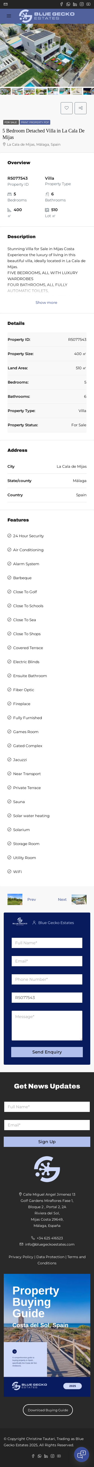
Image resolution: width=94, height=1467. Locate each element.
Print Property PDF (35, 122)
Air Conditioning (28, 549)
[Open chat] (81, 1454)
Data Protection (50, 1257)
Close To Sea (24, 619)
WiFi (17, 871)
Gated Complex (27, 745)
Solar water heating (31, 815)
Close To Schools (28, 605)
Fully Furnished (27, 717)
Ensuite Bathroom (30, 675)
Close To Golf (25, 591)
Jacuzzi (20, 759)
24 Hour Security (28, 535)
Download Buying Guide (48, 1410)
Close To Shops (27, 633)
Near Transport (27, 773)
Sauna (19, 801)
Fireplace (21, 703)
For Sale (11, 122)
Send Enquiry (47, 1051)
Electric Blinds (26, 661)
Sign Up (47, 1141)
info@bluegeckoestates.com (50, 1244)
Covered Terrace (28, 647)
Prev (31, 899)
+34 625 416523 (50, 1238)
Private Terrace (27, 787)
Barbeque (22, 577)
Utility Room (24, 857)
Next (62, 899)
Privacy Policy (21, 1257)
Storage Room (26, 843)
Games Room (26, 731)
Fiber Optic (23, 689)
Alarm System (26, 563)
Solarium (21, 829)
